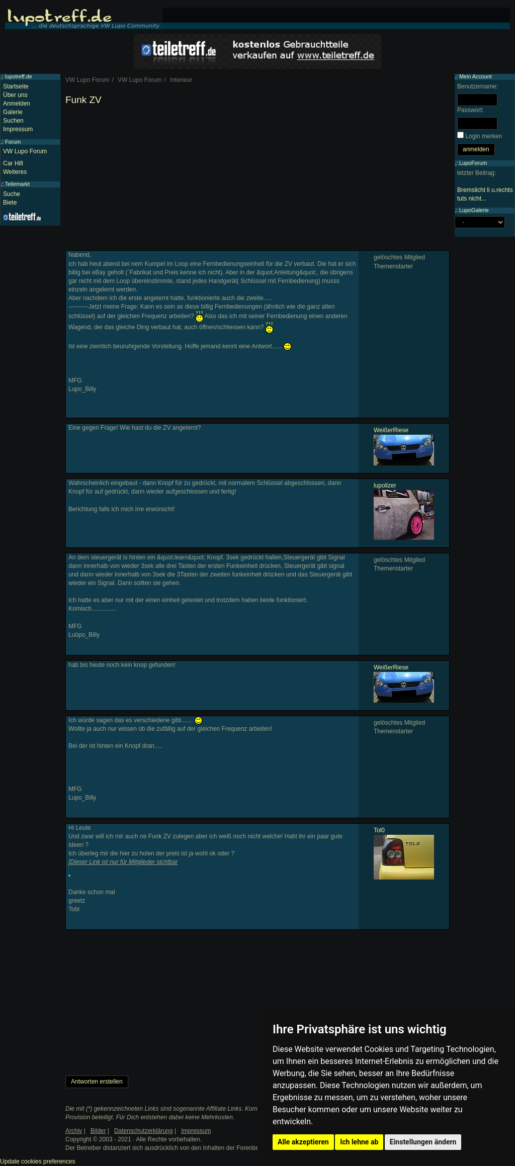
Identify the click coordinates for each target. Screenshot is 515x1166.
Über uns (15, 95)
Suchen (13, 120)
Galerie (13, 112)
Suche (11, 194)
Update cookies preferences (37, 1161)
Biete (10, 202)
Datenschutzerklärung (143, 1130)
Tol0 (379, 830)
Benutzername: (477, 86)
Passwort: (470, 110)
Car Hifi (13, 163)
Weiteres (15, 171)
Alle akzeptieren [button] (303, 1142)
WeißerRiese (391, 430)
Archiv (73, 1130)
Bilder (98, 1130)
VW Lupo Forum (25, 151)
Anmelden (16, 103)
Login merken (483, 136)
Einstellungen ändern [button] (423, 1142)
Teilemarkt (17, 184)
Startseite (16, 86)
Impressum (18, 129)
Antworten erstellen (97, 1081)
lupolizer (385, 485)
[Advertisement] (257, 180)
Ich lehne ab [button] (359, 1142)
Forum (13, 142)
